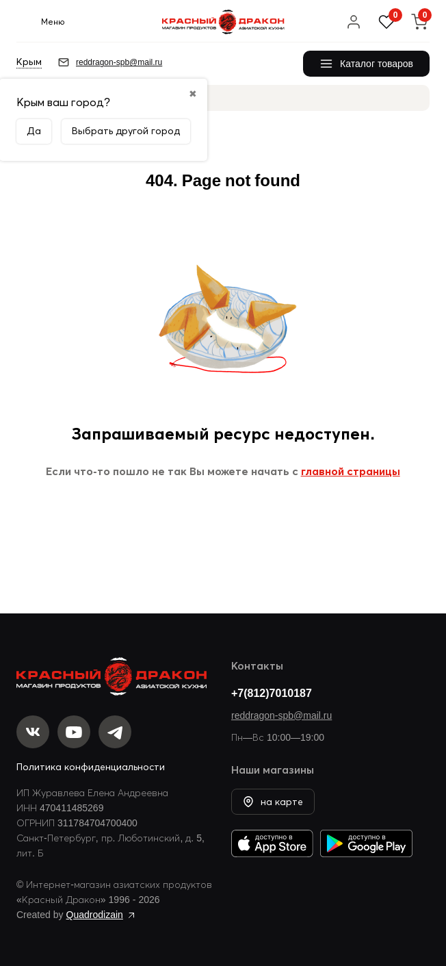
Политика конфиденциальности (90, 767)
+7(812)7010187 (271, 693)
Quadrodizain (94, 914)
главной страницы (350, 471)
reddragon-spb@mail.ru (281, 715)
